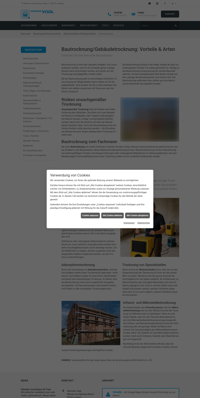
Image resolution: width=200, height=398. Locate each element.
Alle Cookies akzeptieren (137, 215)
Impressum (129, 223)
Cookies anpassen (90, 215)
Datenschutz (144, 223)
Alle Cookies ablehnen (112, 215)
